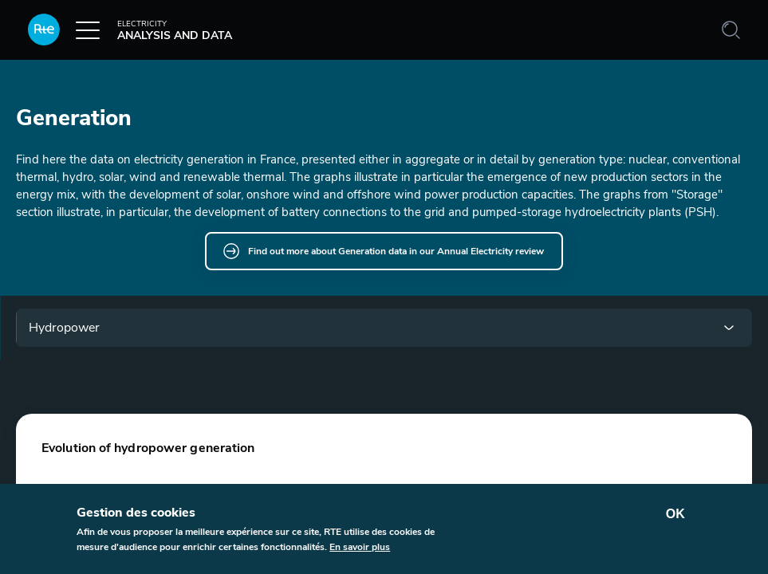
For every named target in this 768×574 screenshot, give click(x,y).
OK (675, 514)
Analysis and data (130, 34)
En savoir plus (359, 547)
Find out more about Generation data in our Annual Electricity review (396, 251)
